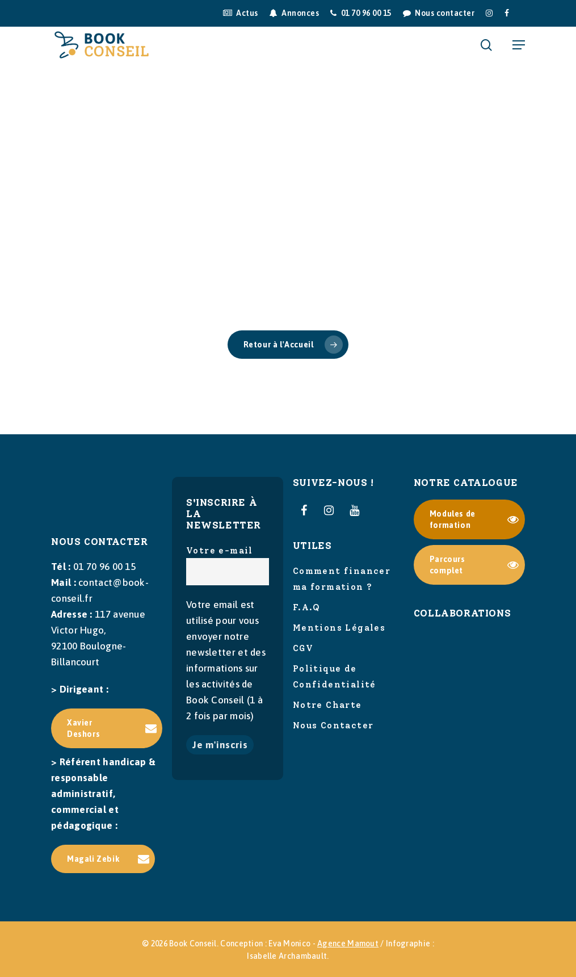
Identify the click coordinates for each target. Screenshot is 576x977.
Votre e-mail (227, 565)
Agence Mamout (348, 943)
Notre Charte (327, 705)
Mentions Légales (339, 628)
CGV (303, 648)
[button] (518, 45)
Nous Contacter (333, 725)
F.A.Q (307, 607)
